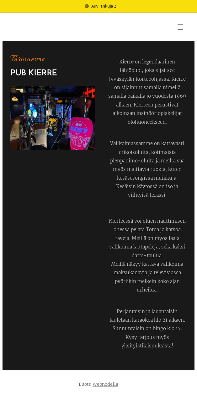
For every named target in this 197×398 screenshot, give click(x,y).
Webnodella (105, 384)
